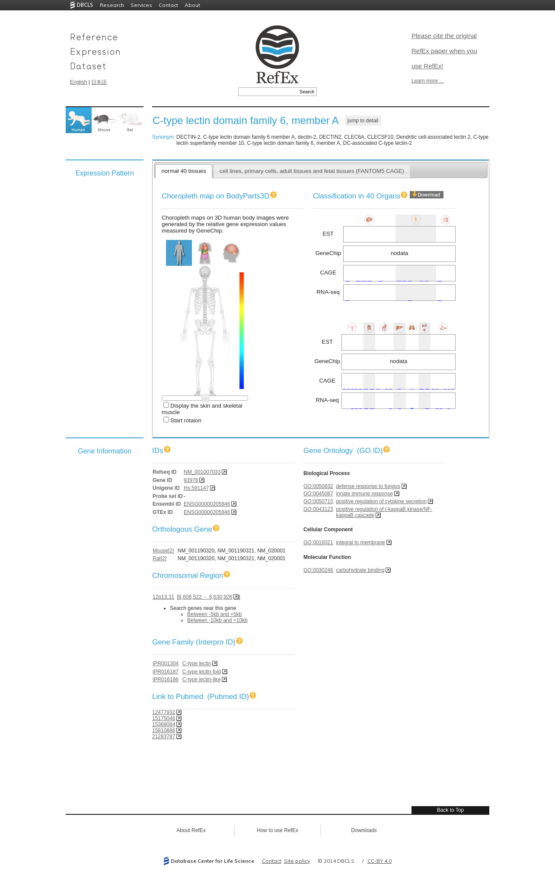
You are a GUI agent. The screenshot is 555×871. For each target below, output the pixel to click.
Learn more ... (427, 81)
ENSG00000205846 (207, 504)
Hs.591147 (196, 488)
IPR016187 (166, 672)
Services (141, 5)
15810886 (163, 730)
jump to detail (363, 121)
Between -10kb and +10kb (217, 620)
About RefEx (190, 830)
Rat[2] (159, 558)
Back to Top (450, 810)
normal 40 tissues (183, 171)
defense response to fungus (368, 486)
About (192, 5)
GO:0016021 (318, 542)
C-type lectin (196, 663)
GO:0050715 (318, 501)
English (78, 82)
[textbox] (268, 92)
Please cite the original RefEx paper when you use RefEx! (444, 51)
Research (112, 5)
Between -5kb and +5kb (214, 614)
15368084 (163, 724)
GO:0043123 (318, 509)
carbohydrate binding (360, 570)
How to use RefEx (277, 830)
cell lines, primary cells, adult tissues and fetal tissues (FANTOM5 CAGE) (312, 171)
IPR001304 (166, 663)
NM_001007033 (202, 472)
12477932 (163, 712)
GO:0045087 (318, 494)
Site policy (297, 861)
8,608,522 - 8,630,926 (205, 597)
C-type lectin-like (201, 679)
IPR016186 (166, 679)
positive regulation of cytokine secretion (381, 501)
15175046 (163, 718)
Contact (168, 5)
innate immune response (364, 494)
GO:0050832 (318, 486)
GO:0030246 (318, 570)
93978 (191, 480)
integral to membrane (360, 542)
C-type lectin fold (201, 672)
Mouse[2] (163, 551)
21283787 (163, 737)
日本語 (99, 82)
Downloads (363, 830)
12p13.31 (163, 597)
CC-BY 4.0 (379, 861)
